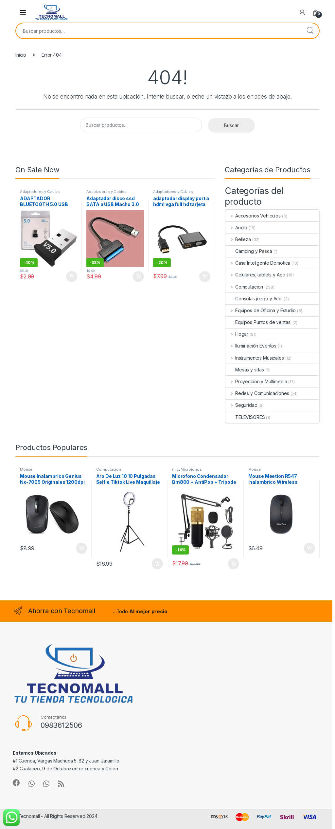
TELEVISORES (245, 417)
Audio (236, 227)
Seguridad (241, 405)
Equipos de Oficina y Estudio (260, 310)
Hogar (236, 334)
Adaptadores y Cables (40, 191)
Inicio (20, 55)
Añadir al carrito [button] (71, 276)
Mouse (26, 469)
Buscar (310, 30)
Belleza (238, 239)
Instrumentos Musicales (254, 358)
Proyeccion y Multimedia (256, 381)
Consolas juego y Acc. (253, 298)
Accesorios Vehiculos (253, 215)
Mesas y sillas (244, 369)
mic (175, 469)
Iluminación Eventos (250, 346)
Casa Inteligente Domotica (257, 263)
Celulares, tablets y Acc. (255, 274)
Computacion (244, 287)
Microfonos (191, 469)
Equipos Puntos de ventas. (258, 322)
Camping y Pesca (248, 251)
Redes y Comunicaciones (257, 393)
